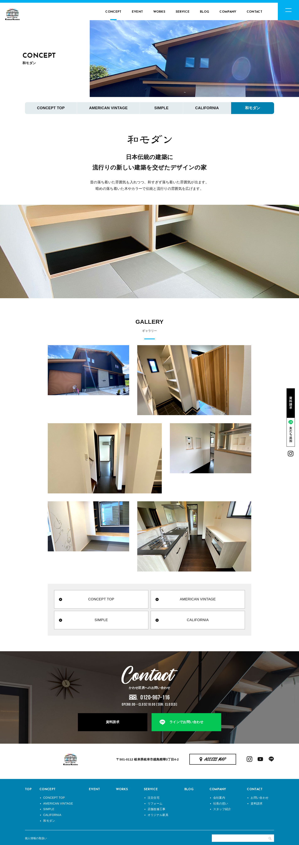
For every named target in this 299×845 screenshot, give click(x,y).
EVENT (137, 11)
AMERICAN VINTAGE (108, 108)
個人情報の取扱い (36, 838)
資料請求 (112, 722)
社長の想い (220, 803)
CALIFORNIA (207, 108)
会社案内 (219, 797)
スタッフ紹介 (222, 809)
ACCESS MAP (215, 760)
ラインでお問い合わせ (186, 722)
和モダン (252, 108)
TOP (28, 789)
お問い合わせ (259, 797)
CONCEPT (113, 11)
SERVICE (183, 11)
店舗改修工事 (156, 809)
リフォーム (155, 803)
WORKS (159, 11)
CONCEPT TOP (51, 108)
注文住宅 (153, 797)
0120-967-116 (155, 697)
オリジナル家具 (158, 815)
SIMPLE (161, 108)
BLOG (204, 11)
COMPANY (227, 11)
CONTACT (254, 11)
